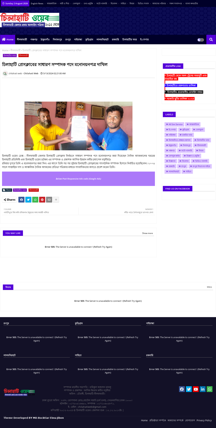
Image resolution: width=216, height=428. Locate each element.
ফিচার (132, 3)
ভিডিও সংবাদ (143, 3)
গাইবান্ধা (78, 39)
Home (10, 39)
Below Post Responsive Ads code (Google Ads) (78, 178)
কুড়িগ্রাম (89, 39)
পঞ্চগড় (33, 39)
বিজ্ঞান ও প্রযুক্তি (192, 155)
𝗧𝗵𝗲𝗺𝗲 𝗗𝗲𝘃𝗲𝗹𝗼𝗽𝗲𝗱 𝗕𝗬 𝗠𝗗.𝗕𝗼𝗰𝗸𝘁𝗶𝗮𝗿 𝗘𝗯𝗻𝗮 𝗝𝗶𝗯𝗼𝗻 (34, 417)
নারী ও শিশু (65, 3)
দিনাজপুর (57, 39)
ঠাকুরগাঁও (45, 39)
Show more (147, 233)
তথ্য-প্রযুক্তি (88, 3)
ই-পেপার (144, 39)
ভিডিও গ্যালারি (201, 161)
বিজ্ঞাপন (172, 161)
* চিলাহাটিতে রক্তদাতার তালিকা (181, 85)
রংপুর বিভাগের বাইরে (201, 166)
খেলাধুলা (77, 3)
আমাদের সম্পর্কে (175, 420)
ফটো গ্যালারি (102, 3)
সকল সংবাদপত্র (175, 3)
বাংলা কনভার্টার (191, 3)
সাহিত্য (124, 3)
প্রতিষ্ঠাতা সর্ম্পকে (157, 420)
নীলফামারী (22, 39)
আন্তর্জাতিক (52, 3)
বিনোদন (114, 3)
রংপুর (68, 39)
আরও (209, 287)
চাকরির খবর (187, 134)
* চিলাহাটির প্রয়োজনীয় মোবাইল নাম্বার (184, 92)
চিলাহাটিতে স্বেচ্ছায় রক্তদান (179, 140)
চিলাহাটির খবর (129, 39)
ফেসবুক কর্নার (174, 155)
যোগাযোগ (190, 420)
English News (37, 3)
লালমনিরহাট (103, 39)
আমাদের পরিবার (159, 3)
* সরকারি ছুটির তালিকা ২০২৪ (180, 98)
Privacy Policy (204, 420)
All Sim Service (176, 124)
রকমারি (115, 39)
